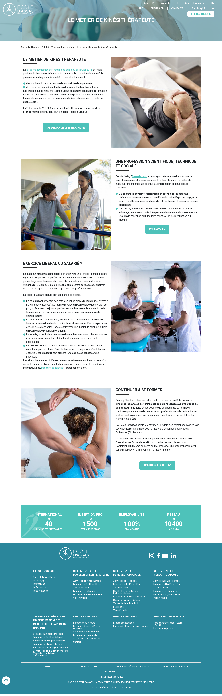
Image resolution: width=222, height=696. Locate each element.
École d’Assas (139, 176)
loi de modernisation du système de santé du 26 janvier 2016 (59, 69)
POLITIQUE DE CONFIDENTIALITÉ (174, 666)
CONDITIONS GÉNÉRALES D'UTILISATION (132, 666)
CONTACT (47, 666)
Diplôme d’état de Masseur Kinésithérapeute (55, 47)
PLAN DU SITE (111, 672)
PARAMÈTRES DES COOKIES (111, 677)
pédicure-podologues (53, 367)
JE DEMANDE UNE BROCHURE (66, 127)
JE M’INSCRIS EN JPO (157, 465)
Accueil (25, 47)
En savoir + (157, 229)
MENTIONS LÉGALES (89, 666)
